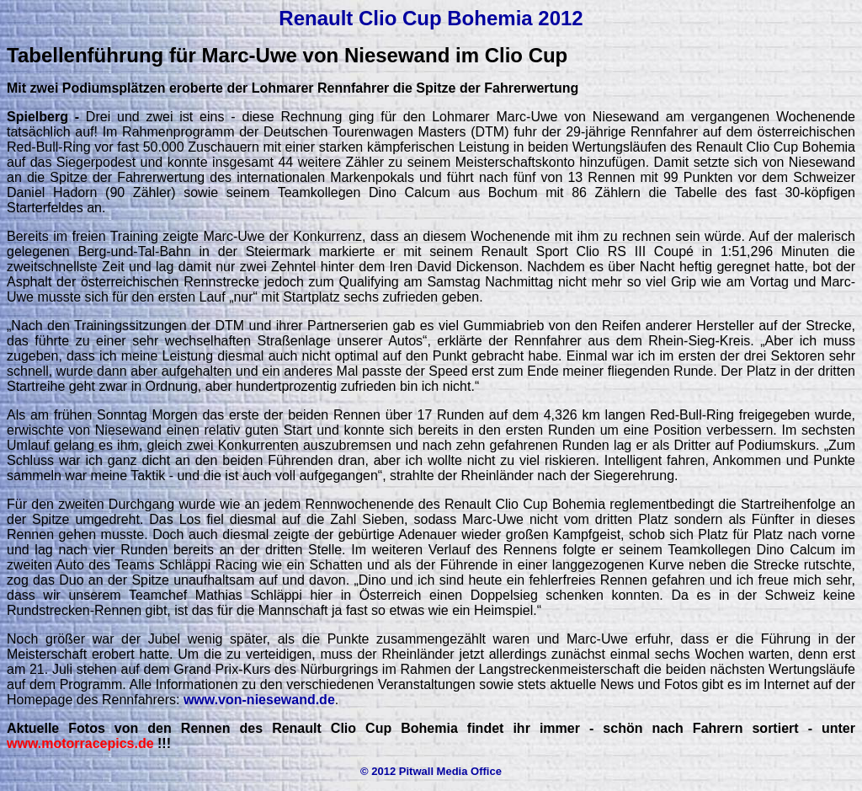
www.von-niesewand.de (259, 699)
